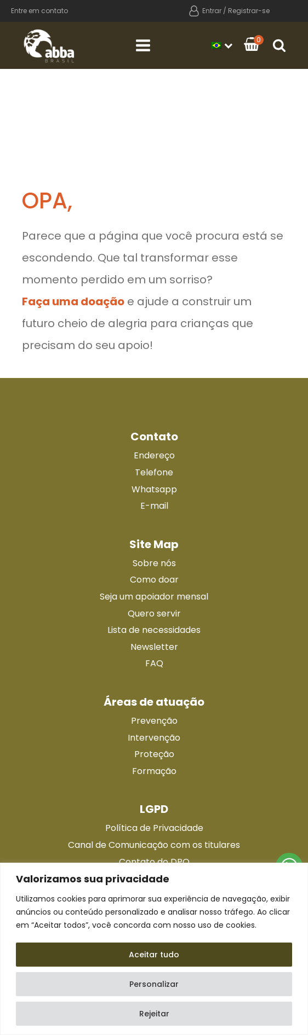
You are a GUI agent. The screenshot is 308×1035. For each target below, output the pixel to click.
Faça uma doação (73, 301)
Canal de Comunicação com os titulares (154, 845)
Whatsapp (154, 489)
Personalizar (154, 984)
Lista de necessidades (154, 630)
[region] (154, 949)
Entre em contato (39, 10)
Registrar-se (249, 10)
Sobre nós (154, 563)
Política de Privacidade (154, 828)
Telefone (154, 472)
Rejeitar (154, 1013)
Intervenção (154, 737)
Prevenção (154, 720)
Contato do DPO (154, 862)
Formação (154, 771)
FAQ (154, 663)
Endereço (154, 455)
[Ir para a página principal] (49, 45)
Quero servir (154, 613)
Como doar (154, 579)
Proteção (154, 754)
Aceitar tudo (154, 954)
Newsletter (154, 647)
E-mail (154, 505)
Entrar (211, 10)
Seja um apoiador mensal (154, 596)
